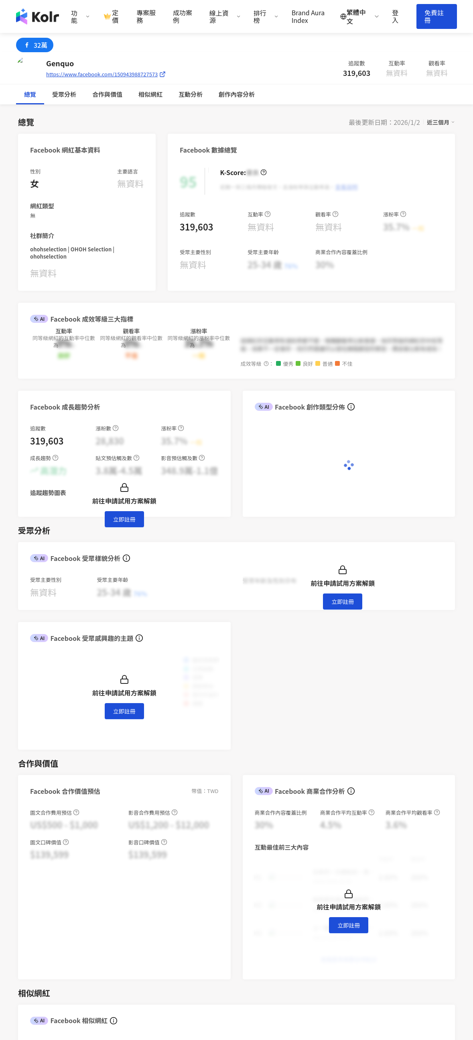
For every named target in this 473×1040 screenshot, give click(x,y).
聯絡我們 (255, 948)
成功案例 (182, 16)
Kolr (411, 914)
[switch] (289, 726)
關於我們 (363, 892)
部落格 (306, 903)
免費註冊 (434, 16)
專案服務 (146, 16)
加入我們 (363, 926)
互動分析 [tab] (110, 94)
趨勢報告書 (312, 892)
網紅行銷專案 (261, 892)
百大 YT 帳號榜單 (319, 958)
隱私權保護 (258, 936)
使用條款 (255, 926)
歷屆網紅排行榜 (318, 970)
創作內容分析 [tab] (156, 94)
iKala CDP (418, 903)
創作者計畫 (258, 914)
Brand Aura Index (308, 16)
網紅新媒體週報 (318, 926)
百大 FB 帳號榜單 (320, 948)
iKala (115, 1015)
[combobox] (56, 726)
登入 (395, 16)
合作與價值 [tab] (67, 94)
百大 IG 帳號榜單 (319, 936)
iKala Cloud (421, 892)
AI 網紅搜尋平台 (264, 903)
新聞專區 (363, 903)
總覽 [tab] (30, 94)
